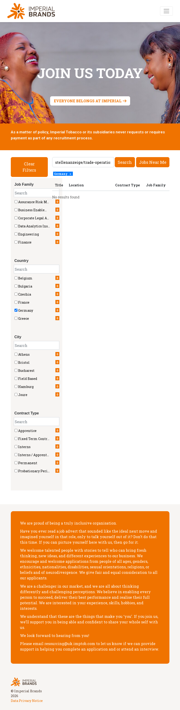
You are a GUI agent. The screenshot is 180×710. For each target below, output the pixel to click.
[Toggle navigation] (166, 11)
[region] (110, 191)
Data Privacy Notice (27, 700)
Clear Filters (29, 167)
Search (125, 162)
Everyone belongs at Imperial (88, 100)
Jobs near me (152, 162)
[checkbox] (15, 277)
